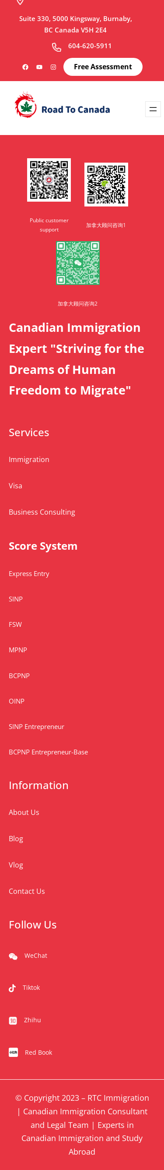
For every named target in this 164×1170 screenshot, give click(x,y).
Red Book (38, 1052)
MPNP (18, 649)
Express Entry (29, 573)
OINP (16, 701)
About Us (24, 812)
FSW (15, 624)
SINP (16, 598)
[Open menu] (153, 109)
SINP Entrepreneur (36, 726)
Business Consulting (42, 512)
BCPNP (19, 675)
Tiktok (31, 987)
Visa (15, 486)
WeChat (35, 955)
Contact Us (27, 891)
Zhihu (32, 1020)
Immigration (29, 459)
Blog (16, 838)
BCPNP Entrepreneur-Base (48, 751)
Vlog (16, 865)
